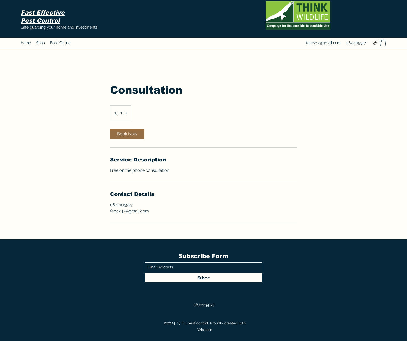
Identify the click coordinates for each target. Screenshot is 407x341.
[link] (127, 134)
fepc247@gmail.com (323, 43)
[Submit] (203, 277)
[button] (383, 42)
